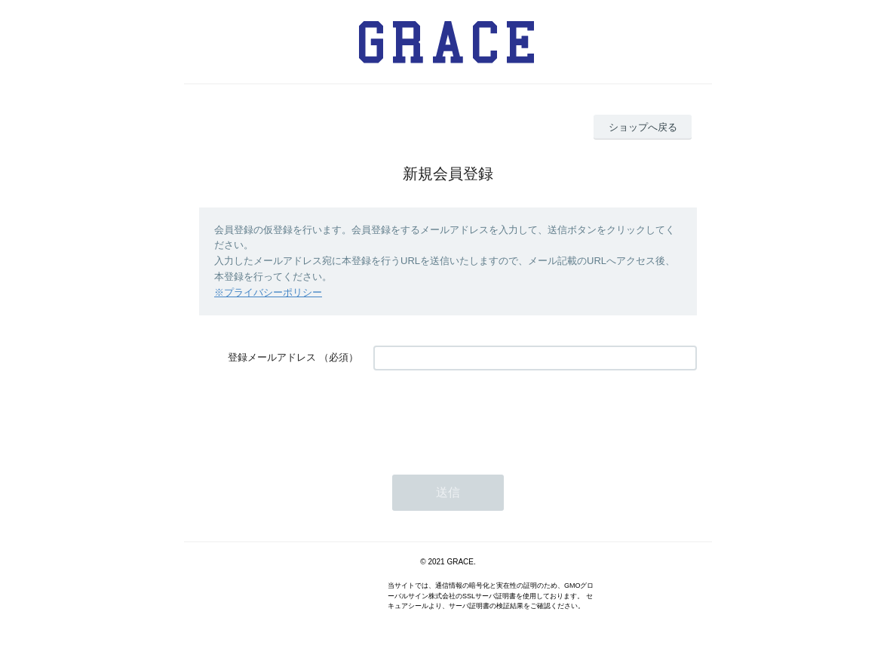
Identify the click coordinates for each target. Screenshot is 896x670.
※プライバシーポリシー (268, 292)
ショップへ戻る (643, 127)
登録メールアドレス (272, 357)
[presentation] (488, 415)
